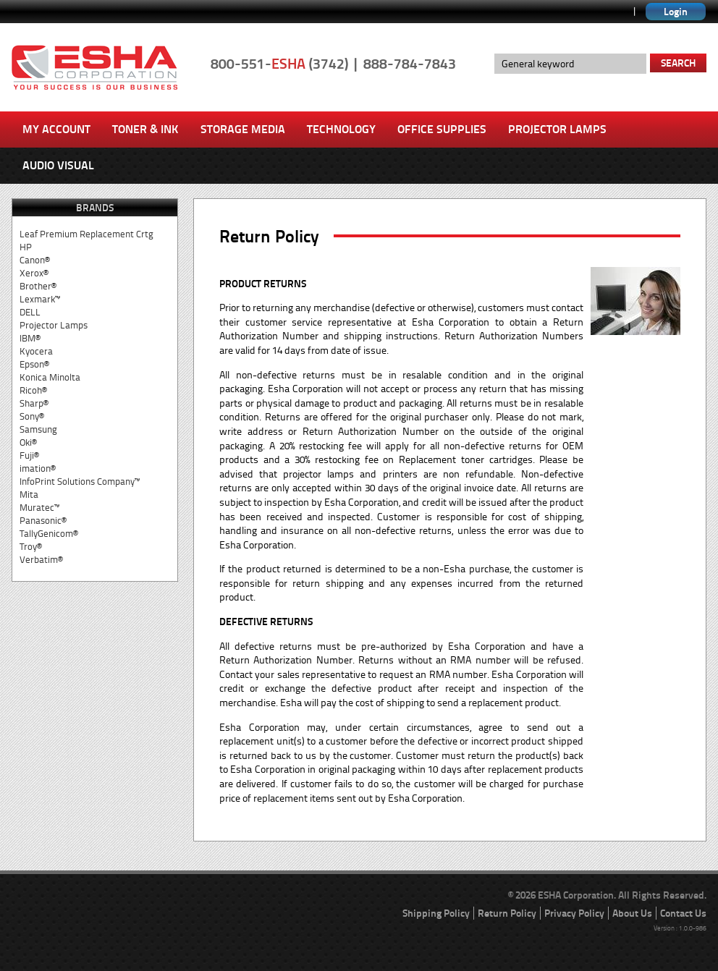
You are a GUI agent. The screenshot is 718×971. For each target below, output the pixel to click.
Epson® (34, 364)
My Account (56, 129)
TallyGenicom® (49, 533)
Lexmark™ (40, 299)
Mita (29, 494)
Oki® (28, 442)
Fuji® (29, 455)
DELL (30, 312)
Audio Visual (58, 165)
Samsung (38, 429)
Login (676, 11)
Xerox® (34, 273)
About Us (632, 913)
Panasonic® (43, 520)
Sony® (32, 416)
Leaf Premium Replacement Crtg (86, 234)
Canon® (35, 260)
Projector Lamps (557, 129)
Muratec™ (39, 507)
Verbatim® (41, 559)
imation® (38, 468)
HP (26, 247)
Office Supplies (441, 129)
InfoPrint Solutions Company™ (80, 481)
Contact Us (683, 913)
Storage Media (242, 129)
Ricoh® (33, 390)
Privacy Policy (574, 913)
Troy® (31, 546)
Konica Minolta (50, 377)
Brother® (38, 286)
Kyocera (36, 351)
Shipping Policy (436, 913)
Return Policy (507, 913)
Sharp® (34, 403)
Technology (341, 129)
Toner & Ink (145, 129)
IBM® (30, 338)
